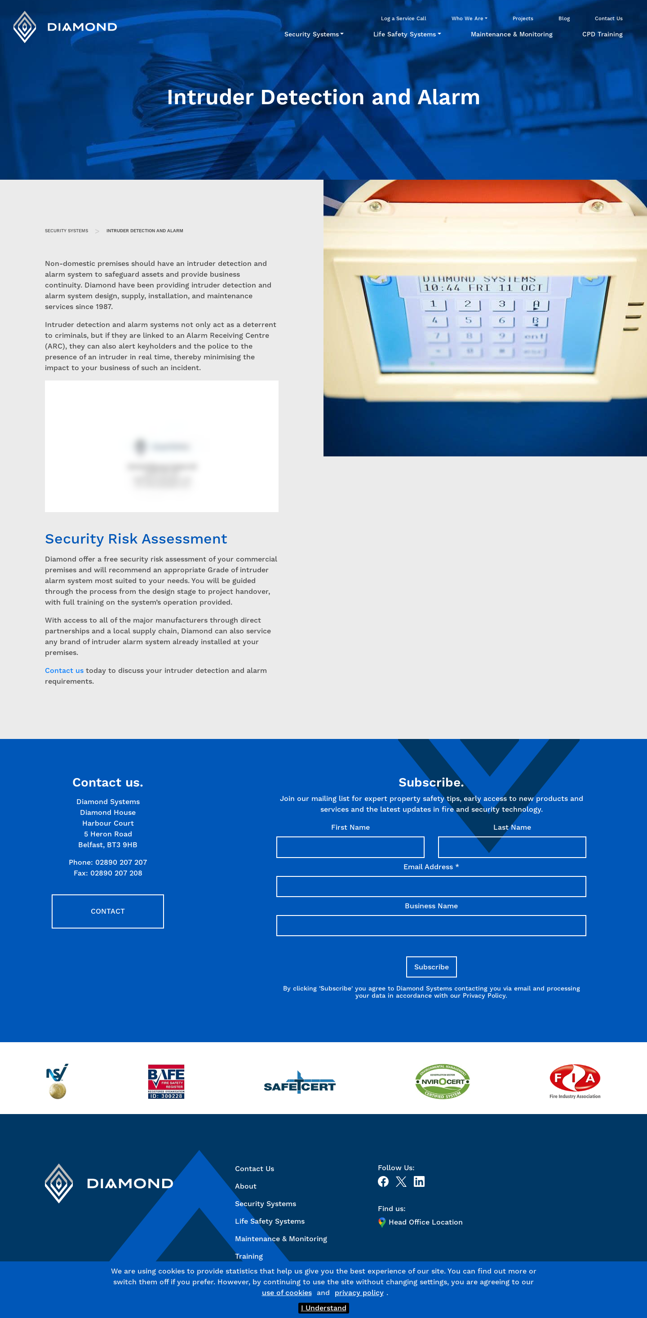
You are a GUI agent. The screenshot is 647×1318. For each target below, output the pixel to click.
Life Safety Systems (404, 34)
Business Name (431, 906)
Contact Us (609, 18)
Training (249, 1256)
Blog (564, 18)
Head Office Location (420, 1222)
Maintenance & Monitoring (512, 34)
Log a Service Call (403, 18)
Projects (523, 18)
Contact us (64, 670)
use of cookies (287, 1292)
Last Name (512, 827)
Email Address (431, 866)
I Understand (323, 1308)
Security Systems (311, 34)
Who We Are (467, 18)
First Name (350, 827)
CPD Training (602, 34)
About (246, 1186)
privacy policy (359, 1292)
